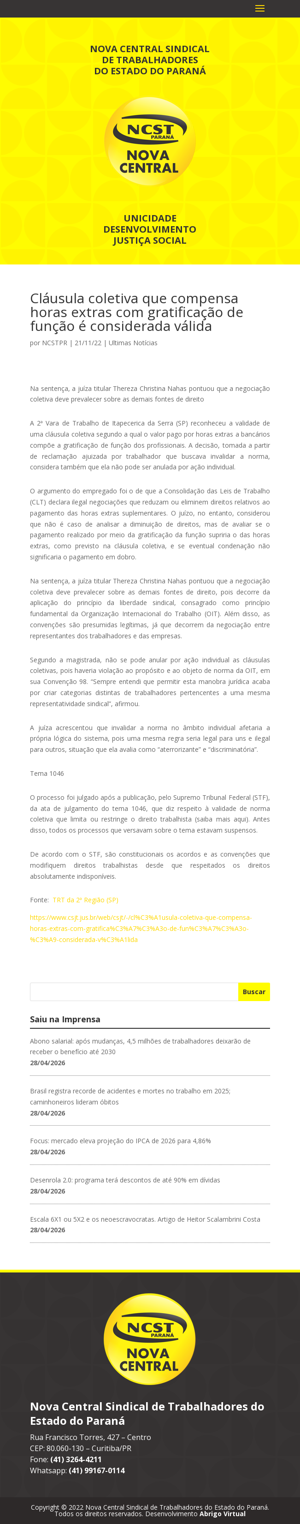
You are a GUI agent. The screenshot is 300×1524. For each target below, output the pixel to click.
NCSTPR (54, 342)
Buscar (254, 991)
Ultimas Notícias (133, 342)
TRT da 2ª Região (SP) (85, 899)
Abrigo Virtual (223, 1513)
